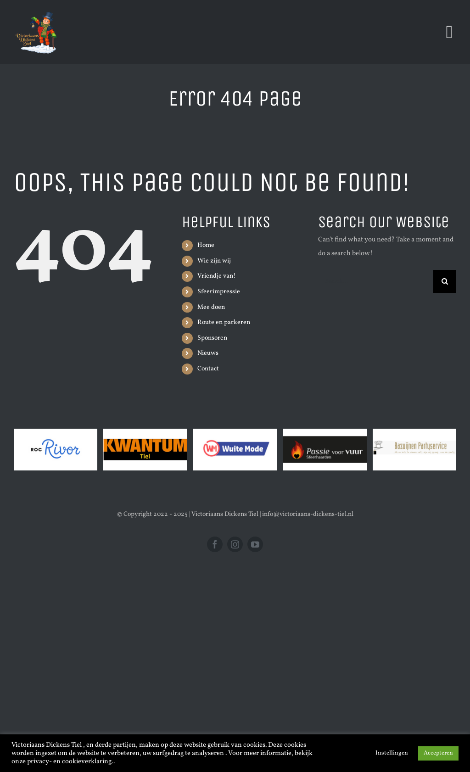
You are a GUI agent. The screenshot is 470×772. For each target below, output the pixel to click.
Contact (208, 368)
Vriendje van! (216, 276)
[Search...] (375, 281)
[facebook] (215, 544)
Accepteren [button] (438, 753)
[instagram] (235, 544)
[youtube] (255, 544)
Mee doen (211, 307)
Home (205, 245)
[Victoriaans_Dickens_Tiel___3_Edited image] (36, 10)
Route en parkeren (223, 322)
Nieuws (207, 353)
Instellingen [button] (391, 753)
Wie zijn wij (214, 261)
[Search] (444, 281)
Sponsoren (212, 338)
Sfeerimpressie (218, 291)
